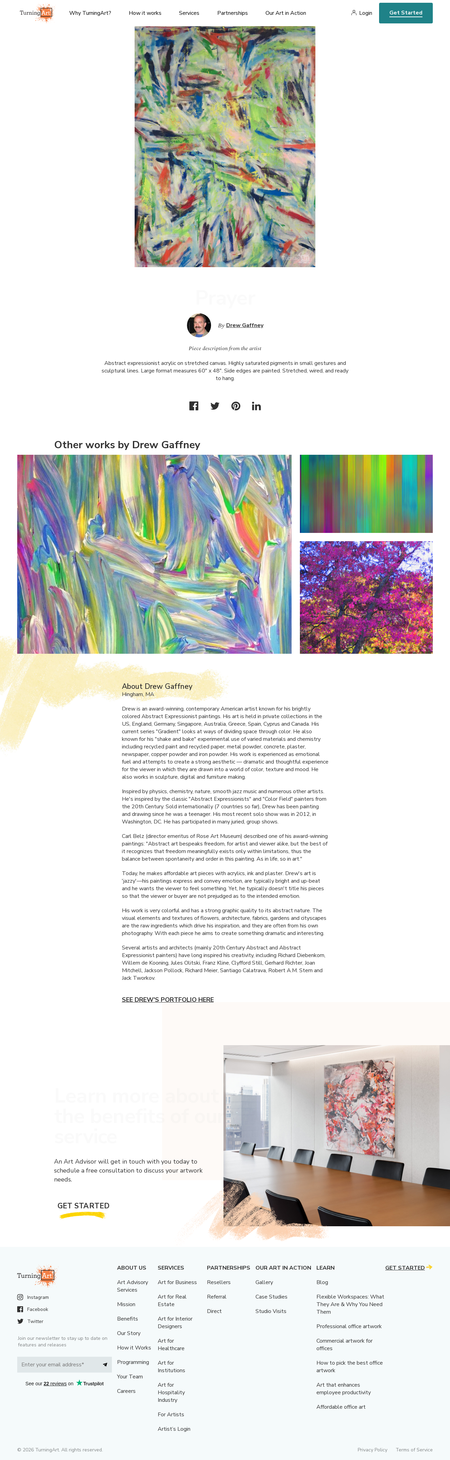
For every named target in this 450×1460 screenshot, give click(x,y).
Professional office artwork (349, 1326)
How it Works (134, 1348)
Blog (322, 1282)
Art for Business (177, 1282)
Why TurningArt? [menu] (90, 13)
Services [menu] (189, 13)
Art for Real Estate (172, 1300)
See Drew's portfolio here (168, 1000)
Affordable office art (341, 1407)
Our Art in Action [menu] (285, 13)
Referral (217, 1297)
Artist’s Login (174, 1429)
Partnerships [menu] (232, 13)
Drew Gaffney (244, 325)
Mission (126, 1304)
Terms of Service (414, 1450)
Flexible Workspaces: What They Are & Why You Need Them (350, 1304)
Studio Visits (270, 1311)
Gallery (264, 1282)
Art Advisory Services (132, 1286)
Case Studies (271, 1297)
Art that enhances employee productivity (343, 1388)
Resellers (219, 1282)
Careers (126, 1391)
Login (365, 13)
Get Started (405, 13)
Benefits (127, 1319)
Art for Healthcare (171, 1344)
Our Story (128, 1333)
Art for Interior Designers (175, 1322)
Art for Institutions (171, 1366)
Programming (133, 1362)
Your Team (130, 1376)
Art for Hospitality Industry (171, 1392)
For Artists (171, 1414)
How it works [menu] (145, 13)
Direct (214, 1311)
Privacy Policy (372, 1450)
